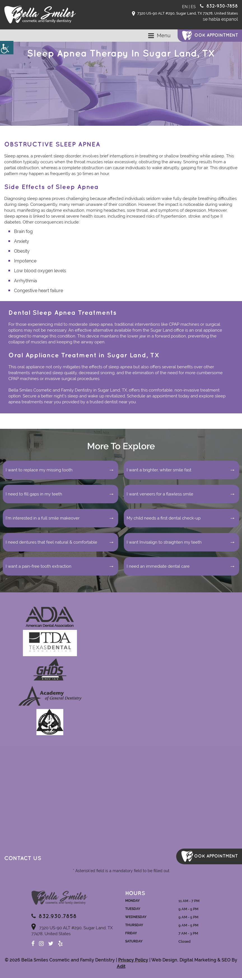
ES (193, 6)
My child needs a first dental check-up (164, 518)
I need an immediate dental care (158, 566)
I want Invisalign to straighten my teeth (164, 542)
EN (185, 6)
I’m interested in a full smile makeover (43, 518)
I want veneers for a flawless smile (160, 494)
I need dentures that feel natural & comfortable (51, 542)
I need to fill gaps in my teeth (34, 494)
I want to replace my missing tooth (39, 469)
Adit (121, 966)
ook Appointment (216, 35)
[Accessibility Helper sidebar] (6, 47)
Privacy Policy (133, 960)
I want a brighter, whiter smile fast (159, 469)
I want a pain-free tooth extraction (38, 566)
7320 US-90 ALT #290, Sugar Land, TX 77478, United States (185, 13)
